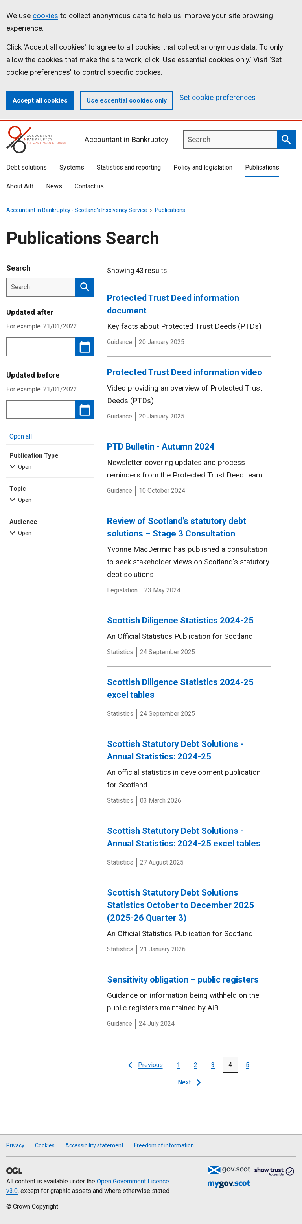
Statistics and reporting (129, 167)
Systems (71, 167)
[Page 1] (178, 1065)
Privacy (15, 1145)
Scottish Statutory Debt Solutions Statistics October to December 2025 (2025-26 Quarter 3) (180, 905)
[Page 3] (213, 1065)
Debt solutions (26, 167)
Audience (48, 528)
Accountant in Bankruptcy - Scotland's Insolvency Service (76, 210)
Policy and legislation (202, 167)
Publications (262, 167)
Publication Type (48, 462)
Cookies (45, 1145)
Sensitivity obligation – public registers (183, 979)
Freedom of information (164, 1145)
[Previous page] (145, 1065)
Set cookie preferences (217, 97)
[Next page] (188, 1082)
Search (18, 268)
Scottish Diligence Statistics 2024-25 (180, 620)
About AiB (19, 186)
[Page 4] (230, 1065)
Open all (20, 436)
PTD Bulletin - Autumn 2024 (161, 447)
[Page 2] (196, 1065)
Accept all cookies (40, 100)
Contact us (89, 186)
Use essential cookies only (127, 100)
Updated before (33, 375)
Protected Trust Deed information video (184, 372)
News (54, 186)
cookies (45, 15)
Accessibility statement (94, 1145)
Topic (48, 495)
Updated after (29, 312)
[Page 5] (248, 1065)
